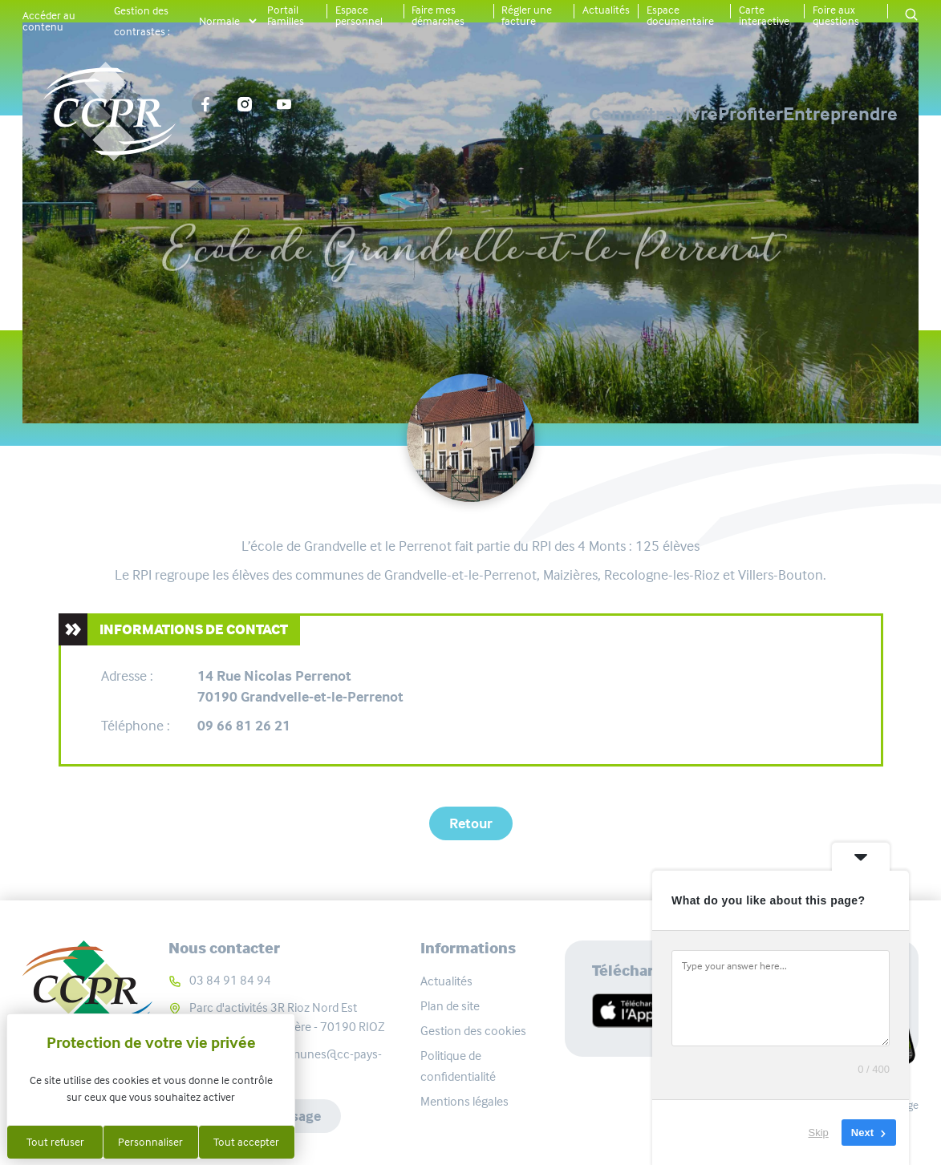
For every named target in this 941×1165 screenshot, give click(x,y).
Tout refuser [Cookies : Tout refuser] (55, 1142)
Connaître (462, 114)
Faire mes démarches (438, 15)
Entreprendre (840, 114)
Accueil (263, 189)
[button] (911, 15)
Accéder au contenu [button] (48, 21)
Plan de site (450, 1005)
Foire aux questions (836, 15)
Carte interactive (764, 15)
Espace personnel (359, 15)
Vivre (583, 114)
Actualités (606, 9)
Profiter (694, 114)
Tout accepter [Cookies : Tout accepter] (246, 1142)
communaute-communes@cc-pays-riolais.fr (285, 1064)
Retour (471, 823)
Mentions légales (464, 1101)
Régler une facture (526, 15)
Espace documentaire (680, 15)
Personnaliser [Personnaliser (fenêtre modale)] (150, 1142)
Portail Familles (285, 15)
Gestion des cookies (473, 1030)
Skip (819, 1133)
